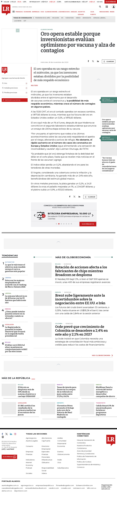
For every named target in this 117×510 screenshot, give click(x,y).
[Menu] (14, 11)
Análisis (60, 438)
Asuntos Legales (32, 441)
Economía (61, 446)
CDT (25, 21)
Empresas (29, 452)
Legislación (9, 324)
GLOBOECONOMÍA (51, 12)
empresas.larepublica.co (45, 485)
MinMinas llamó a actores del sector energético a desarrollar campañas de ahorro (105, 391)
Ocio (59, 462)
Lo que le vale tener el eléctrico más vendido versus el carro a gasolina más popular (15, 268)
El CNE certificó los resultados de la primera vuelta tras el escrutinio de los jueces (27, 410)
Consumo (29, 446)
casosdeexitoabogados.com (12, 488)
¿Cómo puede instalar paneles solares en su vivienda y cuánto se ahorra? (15, 315)
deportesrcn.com (20, 491)
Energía (8, 309)
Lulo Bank (17, 21)
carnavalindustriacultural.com (36, 488)
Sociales (29, 473)
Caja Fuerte (46, 441)
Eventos (60, 452)
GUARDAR (108, 61)
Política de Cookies (84, 462)
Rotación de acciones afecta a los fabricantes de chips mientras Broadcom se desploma (81, 271)
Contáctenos (82, 448)
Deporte (60, 403)
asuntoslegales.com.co (10, 485)
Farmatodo (70, 18)
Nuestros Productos (84, 445)
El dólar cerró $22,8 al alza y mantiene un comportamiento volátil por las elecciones (16, 348)
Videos (44, 473)
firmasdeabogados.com (65, 485)
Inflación (55, 18)
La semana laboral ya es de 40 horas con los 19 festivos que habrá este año (16, 299)
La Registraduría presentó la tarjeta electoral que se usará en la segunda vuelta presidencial (15, 331)
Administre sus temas (11, 100)
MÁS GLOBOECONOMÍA (101, 355)
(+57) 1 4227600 (8, 449)
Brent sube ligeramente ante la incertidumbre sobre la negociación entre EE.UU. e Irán (80, 299)
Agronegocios (31, 438)
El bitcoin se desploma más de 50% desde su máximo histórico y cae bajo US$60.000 (27, 391)
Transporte (100, 403)
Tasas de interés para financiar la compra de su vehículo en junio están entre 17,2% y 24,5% (66, 391)
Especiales (45, 452)
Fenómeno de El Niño (42, 18)
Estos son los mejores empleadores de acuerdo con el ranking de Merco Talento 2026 (15, 283)
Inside (59, 460)
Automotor (9, 262)
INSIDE (112, 12)
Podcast (29, 468)
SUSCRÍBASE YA (88, 224)
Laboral (8, 277)
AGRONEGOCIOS (64, 12)
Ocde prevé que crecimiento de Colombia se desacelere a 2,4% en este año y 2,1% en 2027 (81, 330)
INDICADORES (104, 12)
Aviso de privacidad (84, 451)
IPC (62, 18)
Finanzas (29, 454)
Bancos (60, 384)
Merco (78, 18)
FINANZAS (19, 12)
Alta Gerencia (47, 438)
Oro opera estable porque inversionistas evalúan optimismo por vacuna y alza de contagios (109, 126)
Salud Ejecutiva (63, 468)
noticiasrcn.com (79, 488)
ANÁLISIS (74, 12)
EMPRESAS (36, 12)
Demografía (87, 18)
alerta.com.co (7, 491)
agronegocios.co (27, 485)
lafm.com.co (91, 488)
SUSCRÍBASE (111, 2)
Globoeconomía (63, 454)
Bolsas (7, 342)
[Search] (100, 7)
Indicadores (30, 460)
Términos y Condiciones (85, 454)
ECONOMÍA (27, 12)
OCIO (42, 12)
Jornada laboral (99, 18)
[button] (34, 215)
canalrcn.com (54, 488)
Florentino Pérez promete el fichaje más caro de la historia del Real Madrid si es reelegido (65, 411)
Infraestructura (47, 460)
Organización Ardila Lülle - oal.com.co (106, 487)
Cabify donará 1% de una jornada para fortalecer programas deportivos (105, 410)
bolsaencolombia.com (84, 485)
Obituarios (45, 462)
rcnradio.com (66, 488)
